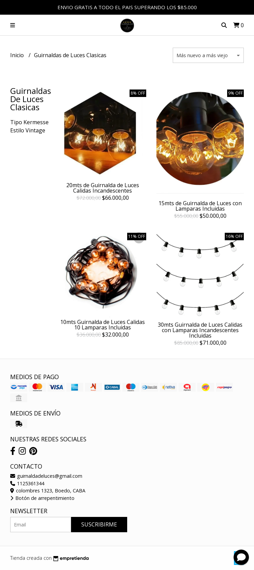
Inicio (17, 55)
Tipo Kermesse (29, 122)
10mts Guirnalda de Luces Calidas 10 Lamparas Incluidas (102, 324)
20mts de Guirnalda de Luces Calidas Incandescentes (102, 187)
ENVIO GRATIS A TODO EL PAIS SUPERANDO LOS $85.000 (127, 7)
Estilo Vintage (27, 130)
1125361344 (27, 483)
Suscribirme (99, 524)
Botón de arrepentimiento (42, 498)
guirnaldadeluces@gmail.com (46, 476)
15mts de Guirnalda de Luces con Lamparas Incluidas (200, 205)
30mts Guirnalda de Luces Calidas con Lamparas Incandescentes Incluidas (200, 330)
